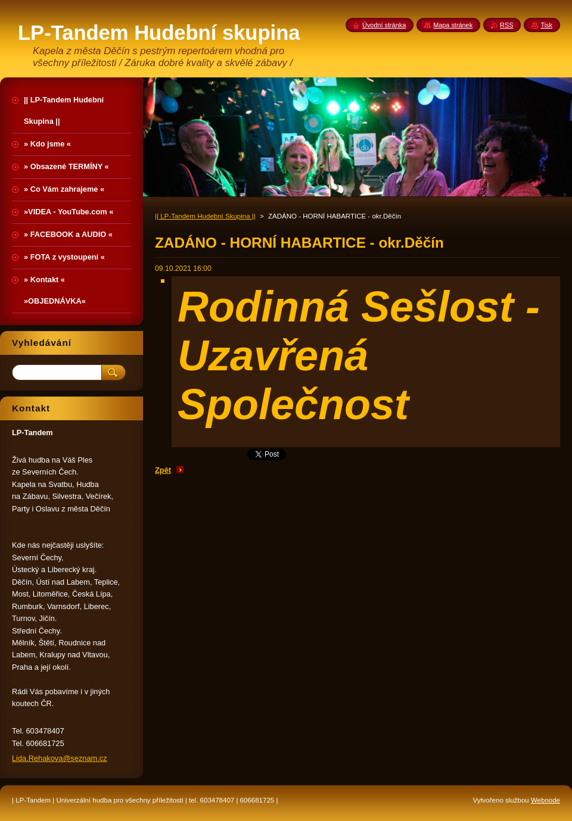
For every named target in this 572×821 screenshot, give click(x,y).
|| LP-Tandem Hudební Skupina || (205, 216)
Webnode (545, 800)
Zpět (163, 470)
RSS (506, 25)
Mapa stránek (452, 25)
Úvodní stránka (384, 25)
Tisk (546, 25)
